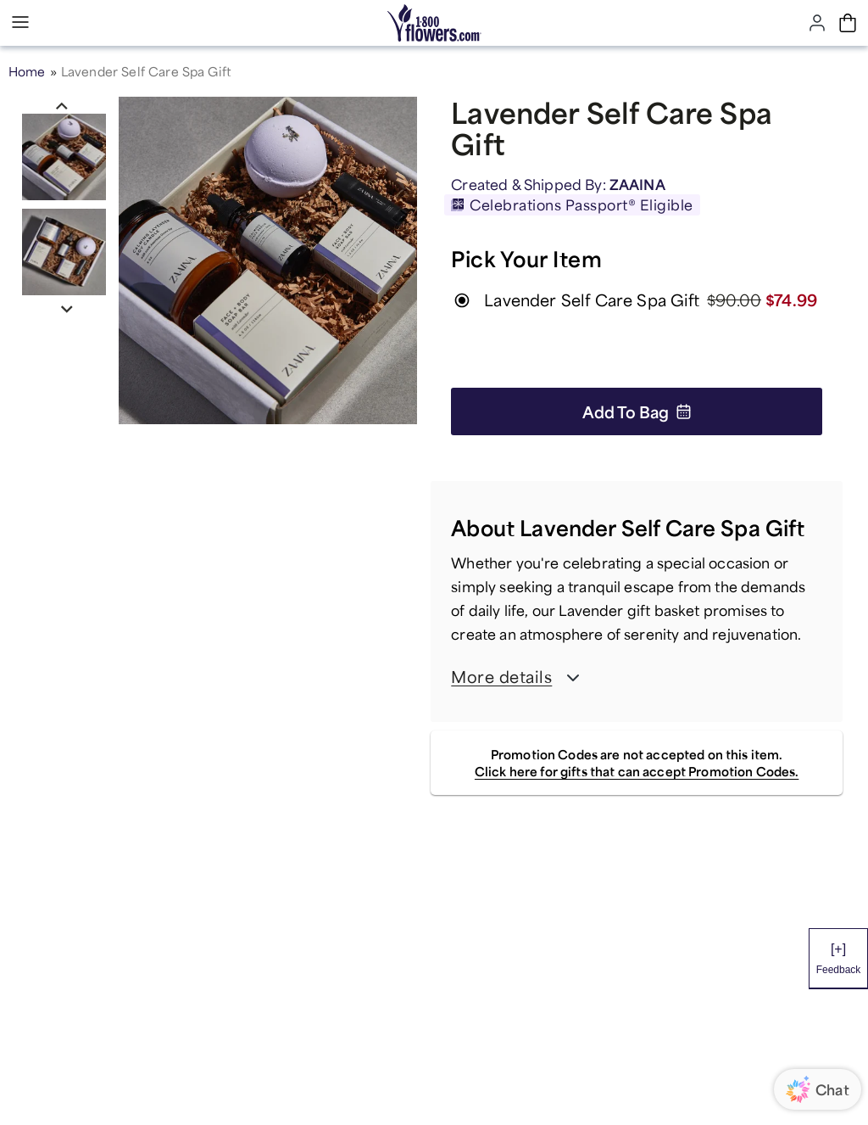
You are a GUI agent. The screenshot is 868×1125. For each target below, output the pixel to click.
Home (27, 71)
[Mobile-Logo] (434, 23)
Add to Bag (637, 411)
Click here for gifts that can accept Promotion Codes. (636, 771)
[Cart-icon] (847, 23)
